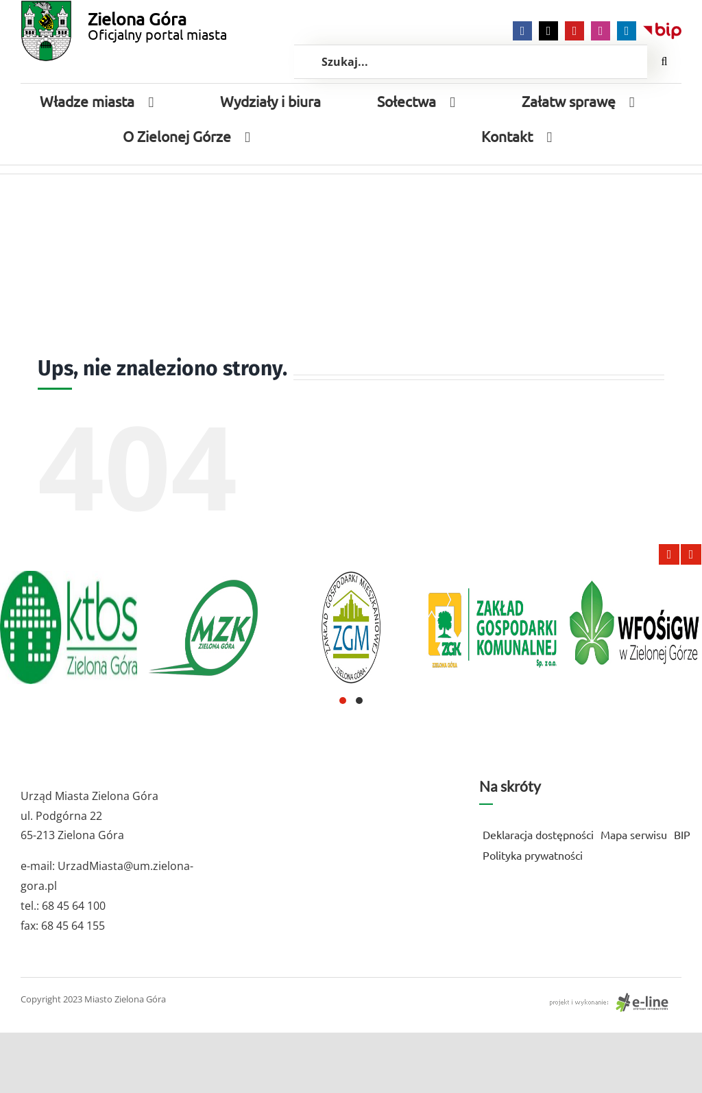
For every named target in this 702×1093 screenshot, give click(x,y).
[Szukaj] (664, 62)
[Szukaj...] (470, 62)
